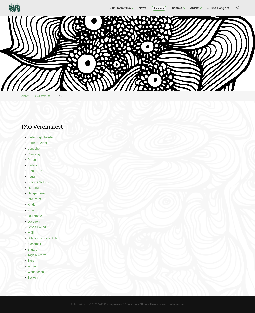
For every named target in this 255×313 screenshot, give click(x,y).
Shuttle (32, 249)
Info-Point (34, 199)
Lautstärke (35, 216)
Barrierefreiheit (38, 143)
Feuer (31, 176)
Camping (34, 154)
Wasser (33, 266)
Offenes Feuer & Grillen (43, 238)
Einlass (33, 165)
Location (34, 221)
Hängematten (37, 193)
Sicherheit (34, 244)
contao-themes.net (173, 304)
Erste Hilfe (35, 171)
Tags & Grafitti (37, 255)
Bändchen (34, 148)
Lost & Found (37, 227)
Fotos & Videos (38, 182)
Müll (31, 232)
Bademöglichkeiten (41, 137)
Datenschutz (131, 304)
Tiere (31, 261)
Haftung (33, 188)
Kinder (32, 204)
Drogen (32, 159)
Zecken (33, 277)
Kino (31, 210)
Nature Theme (149, 304)
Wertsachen (36, 272)
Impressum (115, 304)
